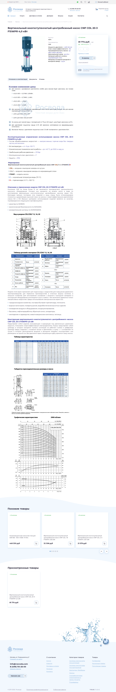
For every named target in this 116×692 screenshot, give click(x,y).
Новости (49, 663)
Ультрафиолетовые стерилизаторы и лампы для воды (75, 678)
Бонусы (60, 16)
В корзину (85, 58)
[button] (49, 551)
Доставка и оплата (35, 16)
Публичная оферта (59, 689)
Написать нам (15, 676)
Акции (70, 16)
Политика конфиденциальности (37, 689)
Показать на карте (16, 659)
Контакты (81, 16)
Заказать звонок (75, 10)
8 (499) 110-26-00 (18, 667)
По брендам (96, 661)
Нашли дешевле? (83, 62)
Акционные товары (98, 663)
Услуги (22, 16)
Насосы (17, 21)
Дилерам (50, 16)
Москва (33, 2)
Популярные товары (99, 666)
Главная (10, 21)
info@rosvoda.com (19, 664)
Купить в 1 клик (83, 53)
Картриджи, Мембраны (77, 670)
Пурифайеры (73, 682)
